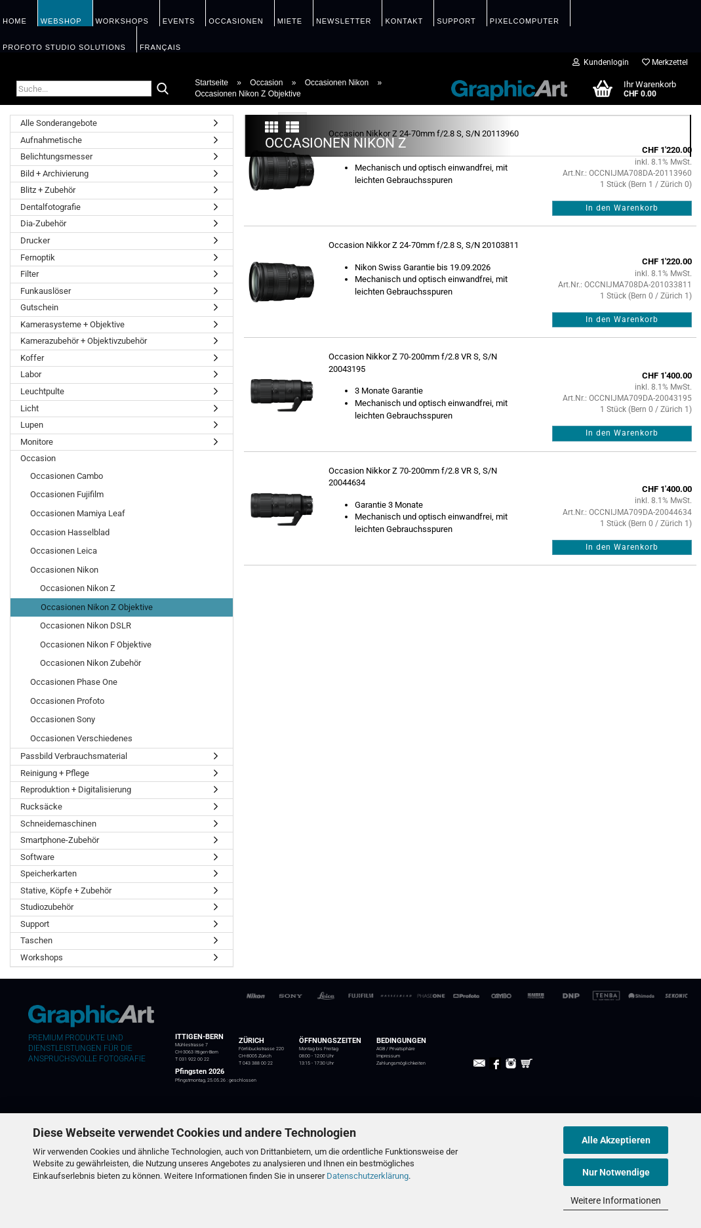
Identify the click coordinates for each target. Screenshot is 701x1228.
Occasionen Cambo (66, 476)
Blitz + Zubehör (47, 190)
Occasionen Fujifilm (67, 494)
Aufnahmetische (51, 140)
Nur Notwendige (616, 1172)
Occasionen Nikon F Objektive (95, 644)
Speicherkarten (48, 873)
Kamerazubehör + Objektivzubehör (83, 341)
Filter (29, 274)
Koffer (32, 358)
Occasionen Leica (63, 551)
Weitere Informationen (616, 1200)
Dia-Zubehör (43, 223)
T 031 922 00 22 (192, 1059)
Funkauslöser (45, 291)
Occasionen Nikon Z (77, 588)
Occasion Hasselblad (70, 532)
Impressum (388, 1056)
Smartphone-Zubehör (59, 840)
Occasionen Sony (62, 719)
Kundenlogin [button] (600, 62)
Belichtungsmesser (56, 156)
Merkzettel (665, 62)
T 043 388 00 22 (256, 1063)
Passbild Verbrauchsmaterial (73, 756)
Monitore (36, 442)
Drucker (35, 240)
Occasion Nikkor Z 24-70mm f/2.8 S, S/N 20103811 (424, 415)
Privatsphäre (402, 1049)
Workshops (41, 957)
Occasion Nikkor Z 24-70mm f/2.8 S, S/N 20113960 (424, 304)
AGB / (383, 1049)
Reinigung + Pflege (54, 773)
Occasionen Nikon (64, 570)
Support (34, 924)
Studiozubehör (46, 907)
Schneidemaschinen (58, 824)
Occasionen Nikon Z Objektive (97, 607)
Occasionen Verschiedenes (81, 738)
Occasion (38, 458)
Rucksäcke (41, 806)
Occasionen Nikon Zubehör (90, 663)
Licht (29, 408)
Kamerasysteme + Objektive (72, 324)
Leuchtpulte (42, 391)
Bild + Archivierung (54, 173)
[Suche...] (162, 89)
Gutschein (39, 307)
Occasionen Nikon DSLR (85, 625)
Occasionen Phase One (73, 682)
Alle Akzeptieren (616, 1140)
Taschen (36, 940)
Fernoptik (37, 257)
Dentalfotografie (50, 207)
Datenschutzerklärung (368, 1176)
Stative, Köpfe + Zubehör (65, 890)
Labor (30, 374)
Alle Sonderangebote (58, 123)
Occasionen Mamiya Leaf (77, 513)
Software (37, 857)
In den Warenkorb (622, 378)
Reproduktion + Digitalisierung (75, 789)
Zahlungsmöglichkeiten (401, 1063)
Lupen (31, 425)
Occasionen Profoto (67, 701)
